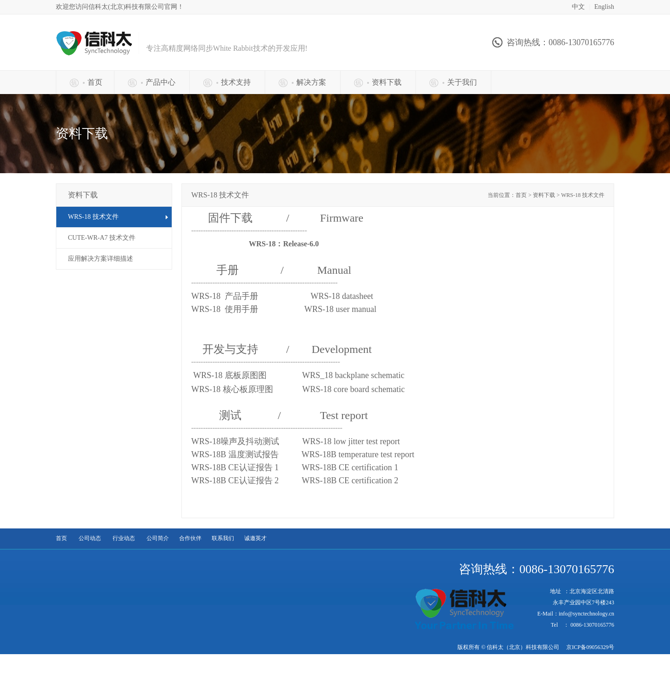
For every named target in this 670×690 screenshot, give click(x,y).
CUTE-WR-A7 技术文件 (101, 237)
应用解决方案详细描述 (100, 258)
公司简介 (158, 538)
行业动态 (124, 538)
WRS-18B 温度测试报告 (303, 454)
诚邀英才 (255, 538)
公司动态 (90, 538)
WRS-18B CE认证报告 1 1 (294, 467)
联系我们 (223, 538)
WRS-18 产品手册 (283, 296)
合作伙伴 (190, 538)
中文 (578, 6)
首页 (61, 538)
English (604, 6)
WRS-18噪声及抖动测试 (296, 441)
